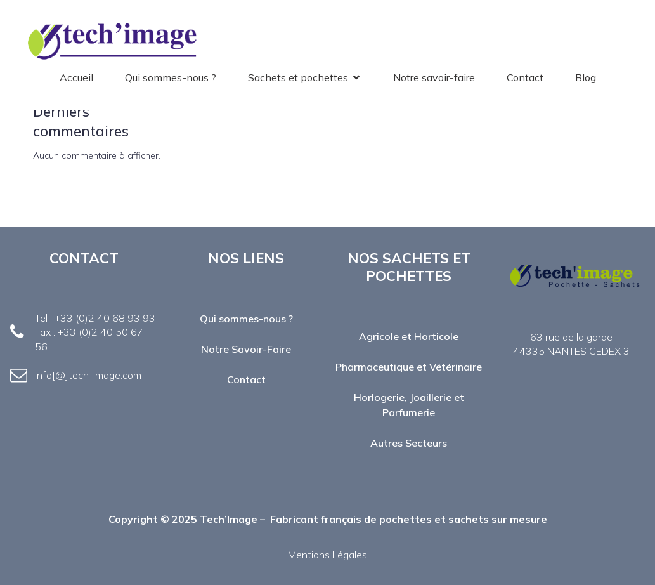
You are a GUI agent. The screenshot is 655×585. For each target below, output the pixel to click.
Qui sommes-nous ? (170, 77)
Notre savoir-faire (434, 77)
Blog (585, 77)
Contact (525, 77)
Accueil (76, 77)
